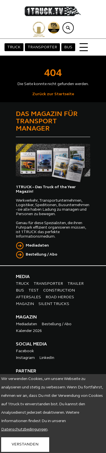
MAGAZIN (25, 304)
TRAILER (76, 284)
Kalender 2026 (29, 331)
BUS (68, 47)
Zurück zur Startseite (53, 94)
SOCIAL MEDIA (31, 344)
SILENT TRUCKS (53, 304)
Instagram (25, 358)
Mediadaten (37, 245)
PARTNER (26, 371)
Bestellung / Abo (41, 254)
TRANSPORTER (42, 47)
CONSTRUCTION (59, 290)
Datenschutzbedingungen (24, 429)
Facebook (25, 351)
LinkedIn (46, 358)
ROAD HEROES (60, 297)
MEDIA (23, 277)
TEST (34, 290)
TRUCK (14, 47)
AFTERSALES (28, 297)
